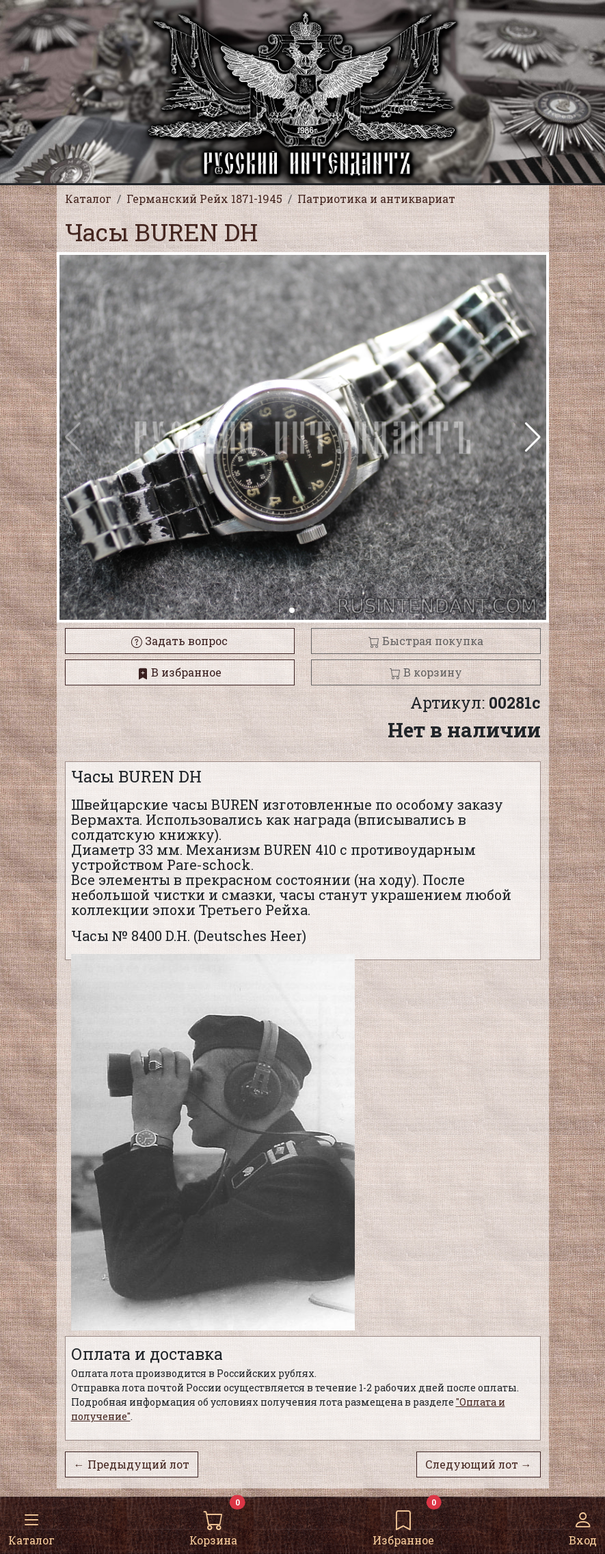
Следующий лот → (478, 1464)
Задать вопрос (179, 640)
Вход (583, 1524)
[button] (533, 437)
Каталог (31, 1524)
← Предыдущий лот (131, 1464)
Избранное (403, 1524)
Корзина (213, 1524)
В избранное (179, 672)
